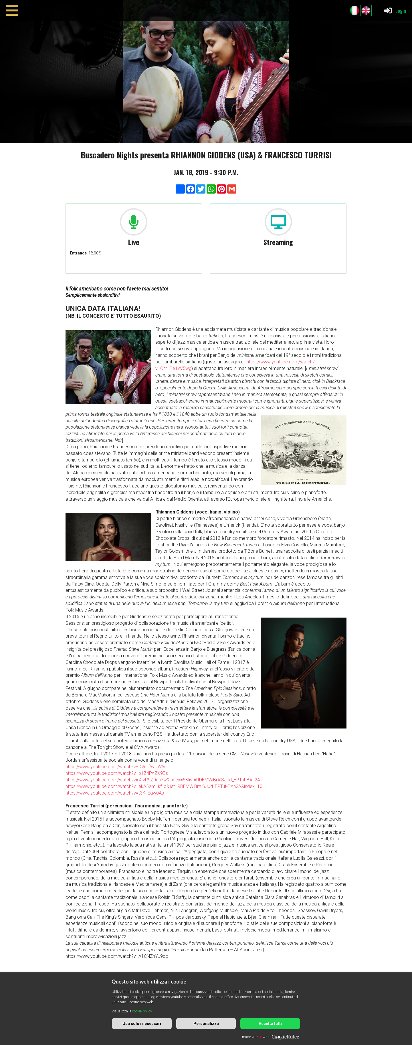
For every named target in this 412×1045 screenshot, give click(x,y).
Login (394, 11)
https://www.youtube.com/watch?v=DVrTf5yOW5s (116, 766)
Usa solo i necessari (141, 1023)
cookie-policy (142, 1011)
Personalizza (206, 1023)
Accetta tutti (270, 1023)
